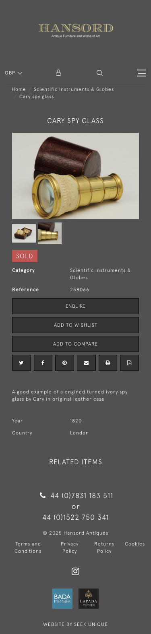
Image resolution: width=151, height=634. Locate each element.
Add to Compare (75, 344)
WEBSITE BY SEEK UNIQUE (75, 624)
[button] (99, 73)
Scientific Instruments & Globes (74, 89)
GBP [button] (11, 73)
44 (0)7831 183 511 (75, 495)
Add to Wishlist (75, 325)
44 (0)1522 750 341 (75, 517)
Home (19, 89)
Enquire (75, 306)
